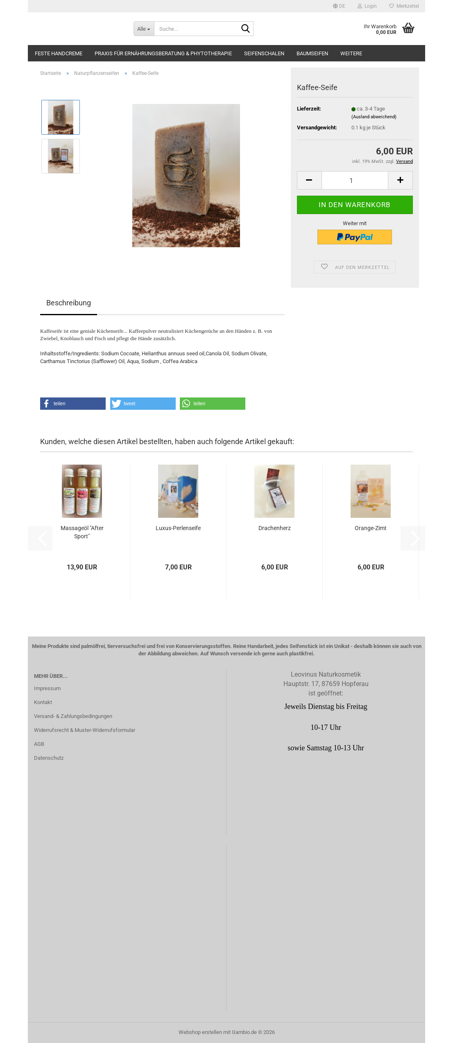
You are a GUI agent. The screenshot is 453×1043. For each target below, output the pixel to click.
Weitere (351, 53)
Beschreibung (68, 302)
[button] (339, 6)
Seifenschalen (264, 53)
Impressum (47, 688)
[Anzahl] (355, 180)
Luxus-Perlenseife (178, 528)
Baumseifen (312, 53)
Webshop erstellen (200, 1032)
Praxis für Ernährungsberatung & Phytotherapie (163, 53)
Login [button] (367, 6)
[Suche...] (144, 28)
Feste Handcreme (58, 53)
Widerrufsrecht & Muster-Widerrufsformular (84, 730)
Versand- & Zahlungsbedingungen (73, 716)
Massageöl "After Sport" (82, 532)
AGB (39, 744)
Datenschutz (48, 758)
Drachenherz (274, 528)
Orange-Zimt (371, 528)
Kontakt (43, 702)
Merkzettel (404, 6)
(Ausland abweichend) (373, 117)
